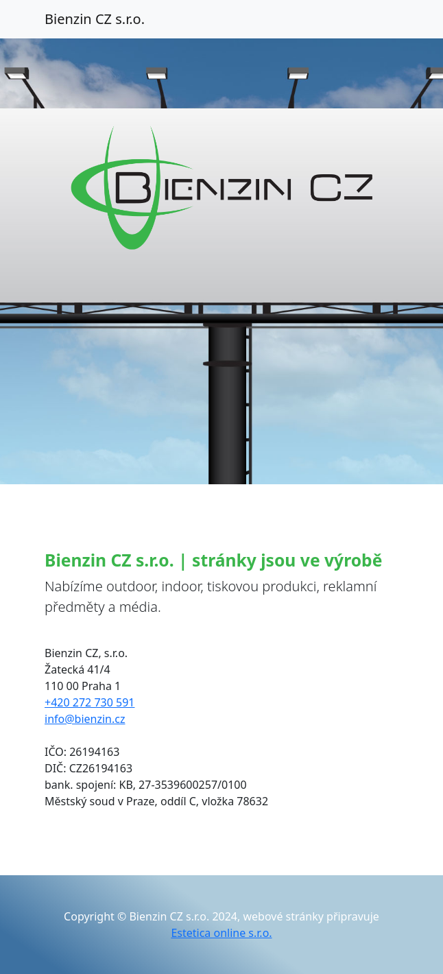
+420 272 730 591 (89, 702)
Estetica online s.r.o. (221, 932)
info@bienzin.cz (85, 718)
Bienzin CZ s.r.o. (95, 19)
